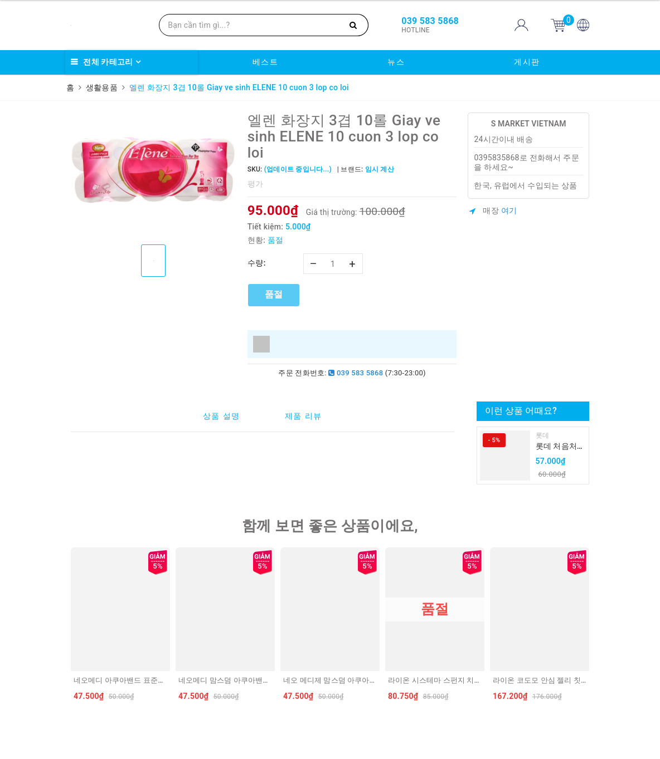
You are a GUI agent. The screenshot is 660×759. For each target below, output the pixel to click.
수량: (257, 262)
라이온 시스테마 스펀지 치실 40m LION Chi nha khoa (474, 680)
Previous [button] (68, 627)
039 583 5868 (355, 373)
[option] (153, 174)
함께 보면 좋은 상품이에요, (330, 525)
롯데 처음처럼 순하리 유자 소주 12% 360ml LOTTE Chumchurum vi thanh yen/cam (560, 447)
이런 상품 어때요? (521, 410)
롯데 (543, 435)
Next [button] (592, 627)
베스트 (266, 61)
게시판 (527, 61)
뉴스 (396, 61)
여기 (509, 210)
